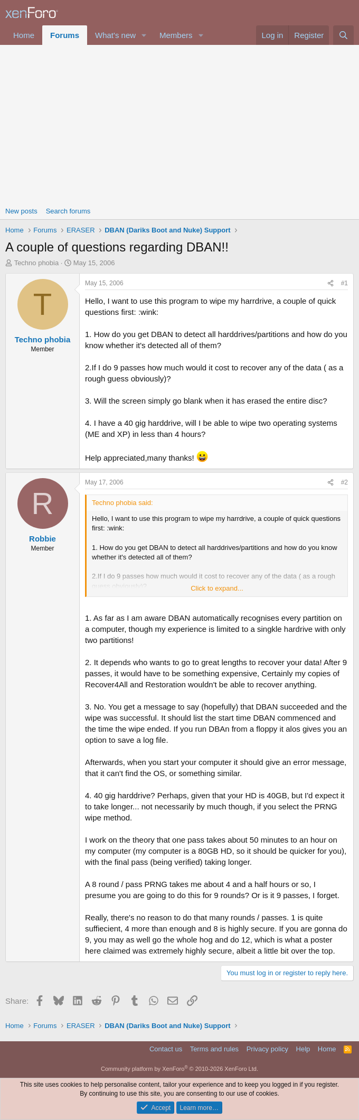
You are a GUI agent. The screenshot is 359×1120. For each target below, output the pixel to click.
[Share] (330, 283)
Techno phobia (36, 263)
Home (23, 35)
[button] (144, 35)
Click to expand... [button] (217, 588)
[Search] (343, 35)
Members (176, 35)
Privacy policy (267, 1049)
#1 (344, 283)
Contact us (165, 1049)
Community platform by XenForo (179, 1069)
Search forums (68, 211)
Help (303, 1049)
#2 (344, 482)
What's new (115, 35)
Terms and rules (214, 1049)
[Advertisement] (179, 124)
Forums (64, 35)
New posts (21, 211)
